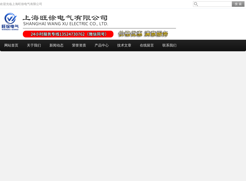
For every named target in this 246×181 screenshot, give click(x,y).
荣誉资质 (79, 45)
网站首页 (11, 45)
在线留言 (147, 45)
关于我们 (34, 45)
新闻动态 (56, 45)
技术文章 (124, 45)
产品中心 (102, 45)
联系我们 (169, 45)
